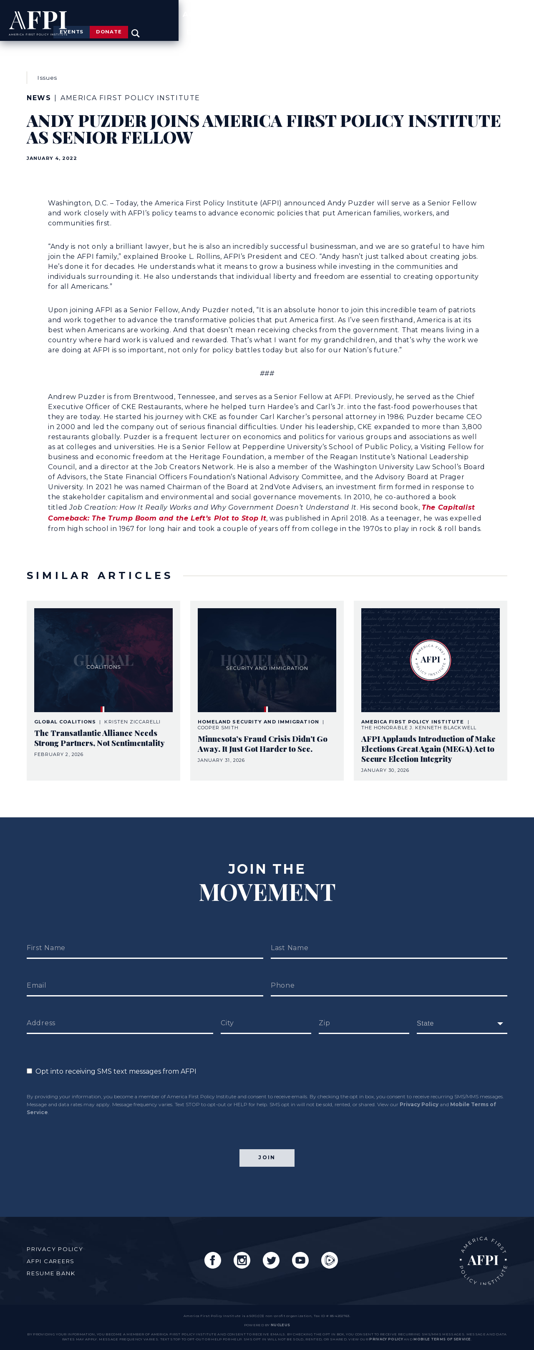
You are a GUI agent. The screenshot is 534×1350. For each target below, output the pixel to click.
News (434, 26)
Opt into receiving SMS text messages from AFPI (111, 1057)
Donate (459, 7)
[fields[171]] (462, 1009)
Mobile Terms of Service (442, 1339)
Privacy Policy (419, 1090)
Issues (319, 26)
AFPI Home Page (477, 1254)
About (264, 26)
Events (392, 7)
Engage (489, 26)
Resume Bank (55, 1267)
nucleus (280, 1325)
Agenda (378, 26)
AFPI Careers (55, 1254)
